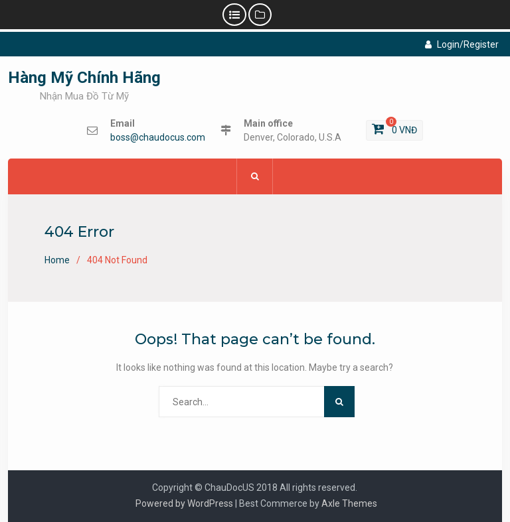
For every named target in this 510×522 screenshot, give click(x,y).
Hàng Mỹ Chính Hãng (84, 77)
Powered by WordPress (184, 503)
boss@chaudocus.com (157, 137)
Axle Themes (349, 503)
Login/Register (462, 44)
